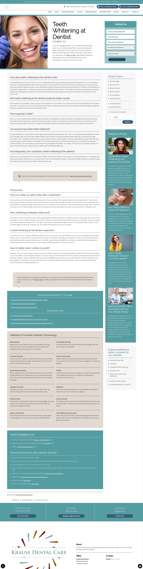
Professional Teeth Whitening (119, 370)
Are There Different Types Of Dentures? (119, 208)
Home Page (46, 443)
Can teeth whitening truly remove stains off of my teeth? (30, 319)
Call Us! (128, 6)
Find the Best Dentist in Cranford (120, 387)
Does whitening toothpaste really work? (25, 307)
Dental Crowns (114, 85)
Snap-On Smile (114, 373)
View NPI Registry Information (54, 473)
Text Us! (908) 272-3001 (107, 6)
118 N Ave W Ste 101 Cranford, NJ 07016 (79, 6)
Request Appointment (71, 516)
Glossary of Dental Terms (41, 440)
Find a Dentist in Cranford (118, 112)
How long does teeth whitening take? (24, 304)
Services (80, 12)
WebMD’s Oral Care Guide (25, 447)
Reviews (116, 12)
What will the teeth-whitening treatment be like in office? (30, 300)
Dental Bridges (114, 81)
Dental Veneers (114, 91)
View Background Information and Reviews (34, 477)
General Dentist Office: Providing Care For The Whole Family (120, 310)
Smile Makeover (115, 95)
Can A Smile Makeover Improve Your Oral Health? (119, 255)
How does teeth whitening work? (22, 316)
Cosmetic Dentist (115, 103)
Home (50, 12)
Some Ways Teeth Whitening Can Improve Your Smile (119, 159)
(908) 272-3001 (71, 55)
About (57, 12)
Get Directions (23, 516)
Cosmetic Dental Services (118, 384)
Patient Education (91, 12)
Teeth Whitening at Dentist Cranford (80, 176)
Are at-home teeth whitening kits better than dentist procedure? (33, 323)
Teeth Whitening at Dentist (24, 495)
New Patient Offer (105, 12)
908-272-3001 (38, 280)
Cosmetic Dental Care (116, 363)
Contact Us (135, 12)
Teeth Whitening (115, 98)
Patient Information (68, 12)
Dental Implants (115, 88)
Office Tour (125, 12)
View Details (27, 480)
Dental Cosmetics (115, 107)
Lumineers (113, 366)
